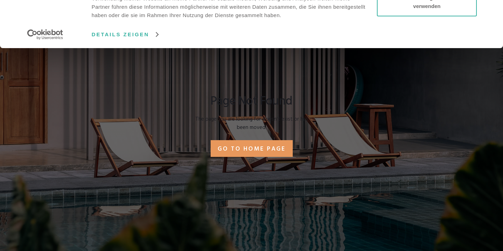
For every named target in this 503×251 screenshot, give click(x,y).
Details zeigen (120, 78)
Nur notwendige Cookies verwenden (427, 45)
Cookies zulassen (427, 18)
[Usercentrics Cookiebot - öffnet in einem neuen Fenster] (45, 78)
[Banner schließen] (492, 10)
